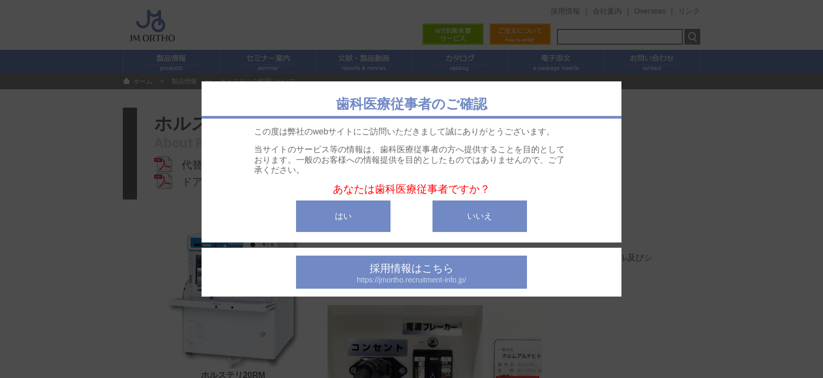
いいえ (479, 216)
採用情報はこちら (411, 273)
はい (343, 216)
